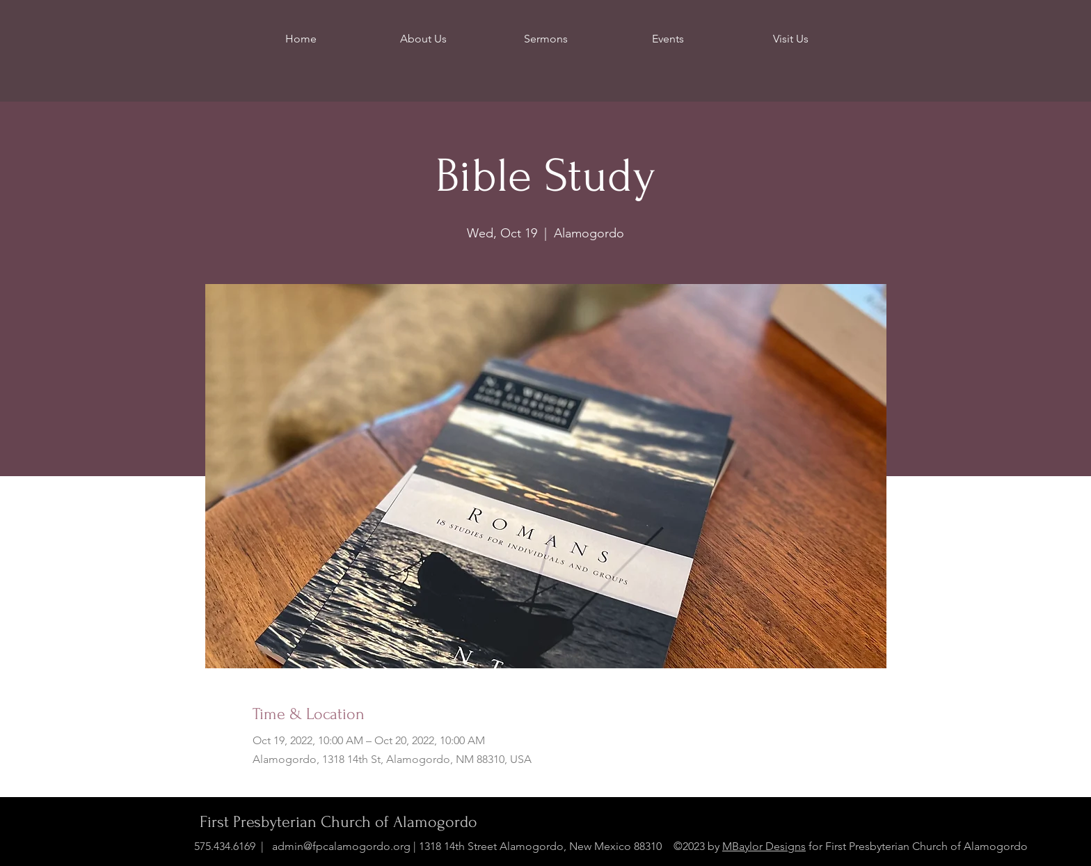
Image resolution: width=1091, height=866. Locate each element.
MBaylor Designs (764, 846)
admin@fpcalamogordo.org (341, 846)
